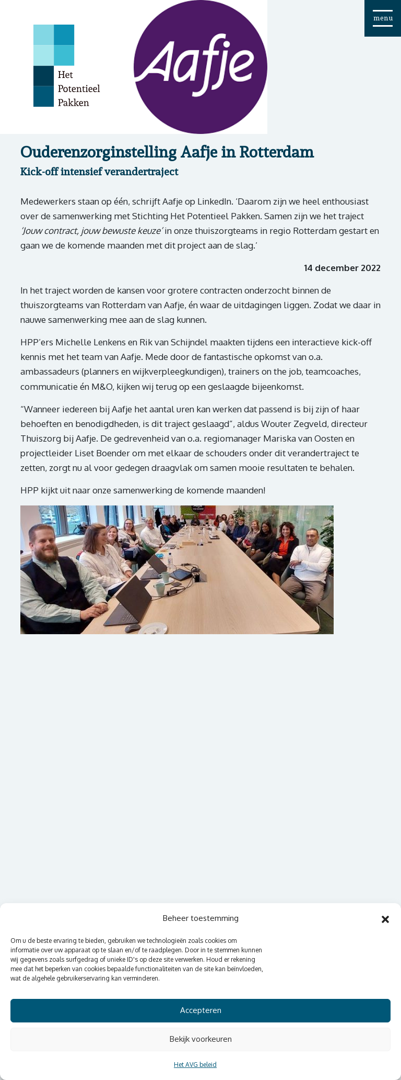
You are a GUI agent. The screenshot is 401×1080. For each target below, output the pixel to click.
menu (383, 18)
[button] (385, 918)
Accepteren (200, 1010)
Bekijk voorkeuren (201, 1039)
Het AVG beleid (195, 1064)
